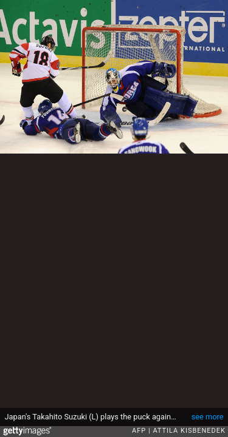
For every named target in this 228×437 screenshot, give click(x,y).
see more (208, 416)
